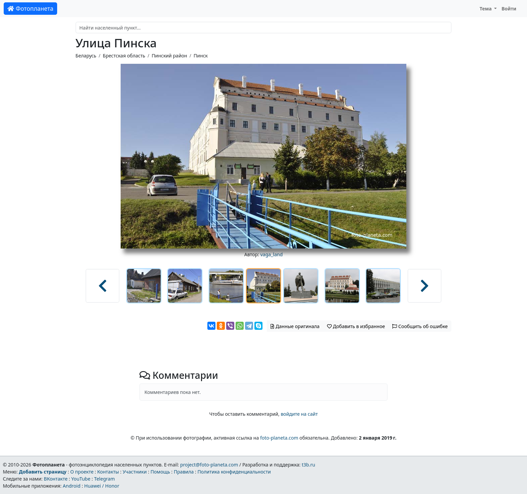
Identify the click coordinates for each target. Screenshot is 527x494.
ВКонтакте (56, 479)
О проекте (81, 471)
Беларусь (86, 55)
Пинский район (169, 55)
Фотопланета (30, 8)
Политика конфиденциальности (234, 471)
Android (72, 486)
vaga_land (271, 254)
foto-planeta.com (279, 438)
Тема (486, 8)
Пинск (201, 55)
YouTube (80, 479)
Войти (508, 8)
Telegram (104, 479)
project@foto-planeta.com (209, 464)
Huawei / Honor (101, 486)
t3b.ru (308, 464)
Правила (184, 471)
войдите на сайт (299, 414)
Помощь (160, 471)
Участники (135, 471)
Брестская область (124, 55)
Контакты (108, 471)
